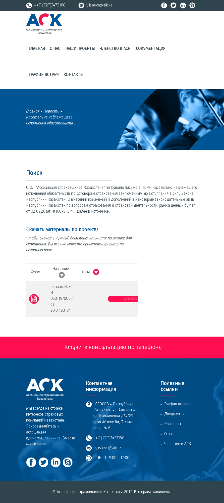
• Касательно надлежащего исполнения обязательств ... (51, 117)
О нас (55, 49)
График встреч (43, 75)
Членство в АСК (115, 49)
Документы (174, 414)
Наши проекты (80, 49)
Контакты (73, 75)
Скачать (130, 299)
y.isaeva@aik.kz (95, 5)
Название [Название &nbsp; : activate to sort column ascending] (62, 272)
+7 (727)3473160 (108, 438)
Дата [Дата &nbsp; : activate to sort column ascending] (90, 272)
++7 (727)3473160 (45, 5)
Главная (37, 49)
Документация (150, 49)
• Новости (50, 112)
